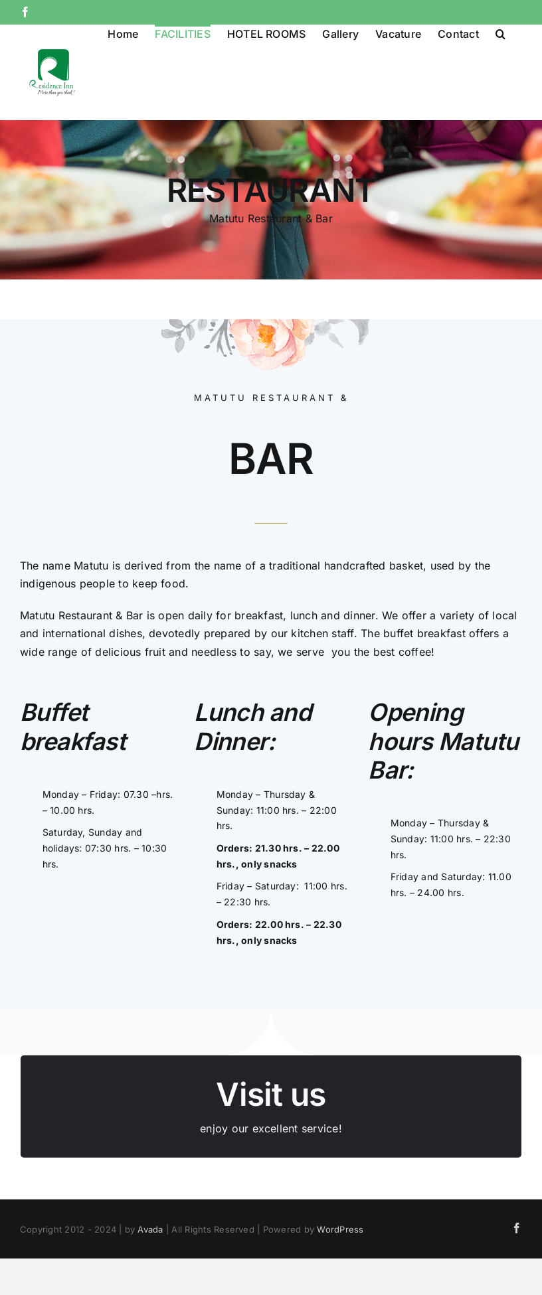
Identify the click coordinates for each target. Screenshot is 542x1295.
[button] (500, 33)
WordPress (340, 1229)
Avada (150, 1229)
